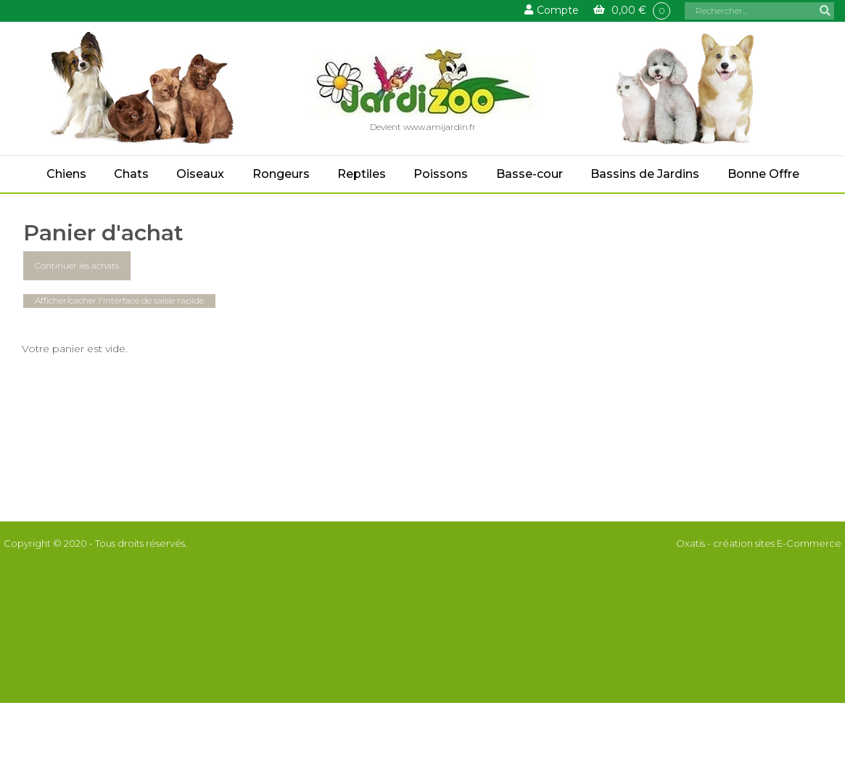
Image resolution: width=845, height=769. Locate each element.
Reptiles (361, 174)
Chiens (66, 174)
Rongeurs (281, 174)
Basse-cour (529, 174)
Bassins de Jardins (644, 174)
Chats (131, 174)
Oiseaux (200, 174)
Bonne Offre (763, 174)
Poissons (440, 174)
